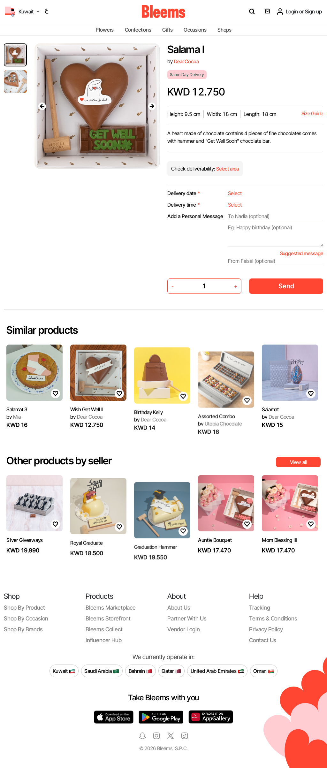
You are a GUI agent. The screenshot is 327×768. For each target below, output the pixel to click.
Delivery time (183, 205)
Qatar (171, 670)
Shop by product (24, 607)
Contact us (262, 640)
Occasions (195, 30)
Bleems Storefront (108, 618)
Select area (227, 169)
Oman (263, 670)
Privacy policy (266, 629)
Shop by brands (23, 629)
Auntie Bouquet (215, 543)
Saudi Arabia (101, 670)
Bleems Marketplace (111, 607)
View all (298, 462)
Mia (13, 420)
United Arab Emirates (217, 670)
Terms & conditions (273, 618)
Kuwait (64, 670)
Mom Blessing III (279, 558)
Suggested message (301, 253)
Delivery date (183, 193)
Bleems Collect (104, 629)
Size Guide (312, 113)
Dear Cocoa (186, 61)
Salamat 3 (16, 412)
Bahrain (141, 670)
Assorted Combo (216, 434)
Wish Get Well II (86, 427)
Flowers (105, 30)
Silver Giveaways (24, 558)
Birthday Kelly (148, 433)
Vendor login (183, 629)
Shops (224, 30)
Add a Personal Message (195, 216)
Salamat (270, 412)
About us (178, 607)
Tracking (259, 607)
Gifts (167, 30)
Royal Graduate (86, 563)
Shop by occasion (26, 618)
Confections (138, 30)
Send (286, 286)
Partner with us (186, 618)
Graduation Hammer (155, 565)
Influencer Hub (104, 640)
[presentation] (42, 106)
